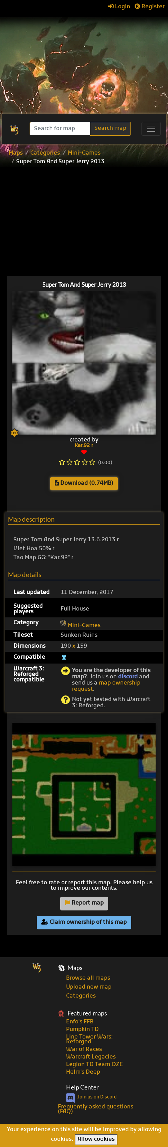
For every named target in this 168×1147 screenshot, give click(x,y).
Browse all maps (88, 978)
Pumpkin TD (82, 1029)
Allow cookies (96, 1139)
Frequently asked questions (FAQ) (95, 1109)
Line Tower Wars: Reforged (89, 1039)
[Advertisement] (84, 62)
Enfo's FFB (79, 1022)
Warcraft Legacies (91, 1057)
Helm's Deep (83, 1072)
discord (128, 677)
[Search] (61, 128)
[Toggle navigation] (151, 129)
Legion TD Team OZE (94, 1064)
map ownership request (106, 686)
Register (150, 6)
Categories (45, 153)
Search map (110, 128)
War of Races (84, 1049)
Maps (16, 153)
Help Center (82, 1087)
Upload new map (89, 987)
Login (119, 6)
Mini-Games (84, 153)
